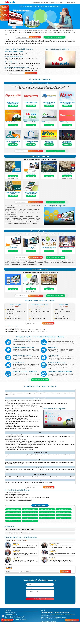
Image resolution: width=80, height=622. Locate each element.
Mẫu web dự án (45, 2)
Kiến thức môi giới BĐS (13, 520)
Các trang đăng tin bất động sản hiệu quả (15, 616)
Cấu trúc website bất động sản (13, 518)
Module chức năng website (47, 512)
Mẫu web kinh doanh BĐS (56, 2)
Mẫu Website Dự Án (4, 11)
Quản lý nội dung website (30, 518)
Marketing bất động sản (11, 612)
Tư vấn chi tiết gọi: (40, 379)
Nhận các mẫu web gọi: (54, 37)
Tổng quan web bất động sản (13, 509)
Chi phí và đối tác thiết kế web (13, 512)
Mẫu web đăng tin (36, 2)
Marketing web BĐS (63, 509)
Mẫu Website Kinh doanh (4, 15)
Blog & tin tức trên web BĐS (63, 515)
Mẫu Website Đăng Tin (4, 7)
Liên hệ (73, 2)
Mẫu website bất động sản (30, 520)
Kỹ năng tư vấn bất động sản (63, 518)
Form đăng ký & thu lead (46, 515)
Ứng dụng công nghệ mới (46, 518)
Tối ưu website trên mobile (13, 515)
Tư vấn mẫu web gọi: (55, 151)
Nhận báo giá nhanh (72, 620)
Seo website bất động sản (30, 509)
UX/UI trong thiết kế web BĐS (30, 512)
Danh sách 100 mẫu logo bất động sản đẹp (15, 618)
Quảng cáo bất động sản (46, 509)
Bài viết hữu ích (66, 2)
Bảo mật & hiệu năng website (63, 512)
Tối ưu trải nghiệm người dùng (30, 515)
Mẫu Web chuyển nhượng (4, 19)
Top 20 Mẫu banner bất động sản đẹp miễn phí (16, 619)
